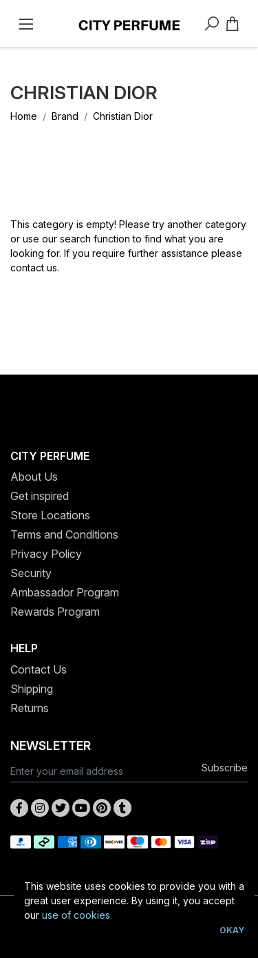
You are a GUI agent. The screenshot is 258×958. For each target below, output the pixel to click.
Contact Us (38, 669)
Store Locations (50, 515)
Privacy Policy (46, 554)
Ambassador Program (64, 592)
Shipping (31, 689)
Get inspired (39, 496)
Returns (29, 708)
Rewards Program (55, 611)
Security (31, 573)
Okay (231, 930)
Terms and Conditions (64, 534)
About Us (34, 476)
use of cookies (76, 915)
